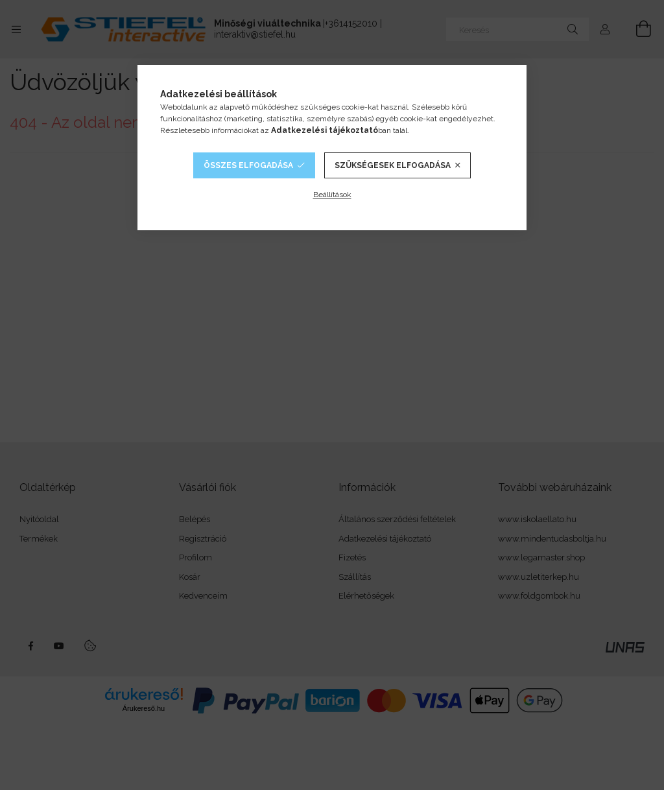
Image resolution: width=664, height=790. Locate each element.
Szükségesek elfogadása (393, 165)
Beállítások (332, 194)
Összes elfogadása (248, 165)
